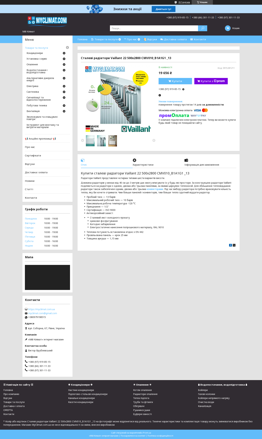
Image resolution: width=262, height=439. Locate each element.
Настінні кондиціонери (81, 390)
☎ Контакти (198, 39)
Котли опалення (142, 390)
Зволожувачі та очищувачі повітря (42, 118)
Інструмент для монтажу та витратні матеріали (43, 126)
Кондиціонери (35, 53)
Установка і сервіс (37, 59)
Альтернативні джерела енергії (40, 79)
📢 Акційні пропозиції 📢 (40, 138)
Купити (177, 81)
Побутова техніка (37, 105)
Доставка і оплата (36, 172)
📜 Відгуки (150, 39)
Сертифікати (33, 155)
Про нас (30, 147)
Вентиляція (33, 111)
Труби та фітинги (143, 402)
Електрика (32, 86)
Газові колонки (206, 394)
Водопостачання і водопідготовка (37, 71)
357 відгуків (184, 2)
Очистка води (206, 402)
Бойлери (203, 390)
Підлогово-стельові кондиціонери (87, 394)
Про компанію (11, 394)
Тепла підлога (141, 398)
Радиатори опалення (145, 394)
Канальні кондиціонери (81, 398)
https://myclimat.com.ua (41, 309)
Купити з (213, 81)
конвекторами (155, 189)
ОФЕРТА (8, 410)
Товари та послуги (36, 47)
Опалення (32, 64)
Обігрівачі (138, 406)
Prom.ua (147, 432)
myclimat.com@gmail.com (42, 313)
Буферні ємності (142, 414)
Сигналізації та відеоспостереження (39, 98)
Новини (29, 180)
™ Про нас (130, 39)
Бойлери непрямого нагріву (214, 398)
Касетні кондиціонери (80, 402)
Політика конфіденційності (160, 435)
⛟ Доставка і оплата (173, 39)
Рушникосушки (141, 410)
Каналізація (204, 406)
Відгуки (30, 163)
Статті (29, 189)
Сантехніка (33, 92)
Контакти (31, 197)
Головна (82, 39)
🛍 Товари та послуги (104, 39)
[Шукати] (202, 28)
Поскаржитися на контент (133, 435)
